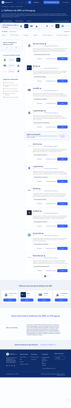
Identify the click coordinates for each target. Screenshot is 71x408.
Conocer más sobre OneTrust (55, 151)
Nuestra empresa (24, 354)
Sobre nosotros (23, 357)
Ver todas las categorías (48, 345)
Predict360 (37, 233)
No (16, 47)
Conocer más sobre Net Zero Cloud (58, 51)
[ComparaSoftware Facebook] (12, 365)
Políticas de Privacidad (45, 374)
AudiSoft (36, 211)
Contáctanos (45, 354)
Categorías (37, 2)
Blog (21, 359)
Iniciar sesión (65, 2)
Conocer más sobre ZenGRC (62, 96)
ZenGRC (36, 88)
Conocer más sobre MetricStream (60, 263)
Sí (6, 47)
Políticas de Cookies (55, 374)
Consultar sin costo (51, 58)
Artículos (29, 21)
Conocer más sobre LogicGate (61, 174)
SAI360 (36, 189)
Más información (19, 21)
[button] (50, 54)
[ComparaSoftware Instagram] (14, 365)
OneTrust (36, 144)
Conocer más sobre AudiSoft (58, 218)
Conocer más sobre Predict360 (39, 241)
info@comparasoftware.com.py (47, 368)
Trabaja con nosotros (24, 364)
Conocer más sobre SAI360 (58, 196)
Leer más (22, 16)
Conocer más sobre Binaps (54, 73)
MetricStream (38, 256)
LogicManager (38, 111)
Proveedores (34, 354)
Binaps (35, 66)
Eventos (21, 361)
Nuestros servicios (35, 357)
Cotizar (62, 58)
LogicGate (37, 166)
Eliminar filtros (13, 31)
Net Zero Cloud (38, 44)
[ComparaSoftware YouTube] (9, 365)
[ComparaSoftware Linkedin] (7, 365)
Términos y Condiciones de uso (61, 374)
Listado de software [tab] (7, 21)
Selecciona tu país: (59, 353)
